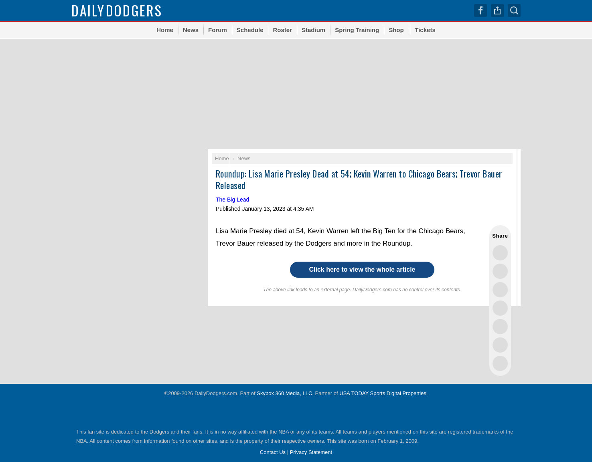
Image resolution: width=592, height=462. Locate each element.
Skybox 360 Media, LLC (284, 393)
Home (164, 29)
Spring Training (357, 29)
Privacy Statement (311, 452)
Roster (282, 29)
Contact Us (273, 452)
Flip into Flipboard (500, 326)
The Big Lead (232, 199)
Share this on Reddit (500, 345)
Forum (217, 29)
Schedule (250, 29)
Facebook (480, 10)
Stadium (313, 29)
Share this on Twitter (500, 252)
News (191, 29)
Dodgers (116, 10)
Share (497, 10)
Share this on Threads (500, 289)
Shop (396, 29)
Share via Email (500, 363)
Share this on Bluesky (500, 308)
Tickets (425, 29)
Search (514, 10)
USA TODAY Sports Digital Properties (382, 393)
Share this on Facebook (500, 271)
